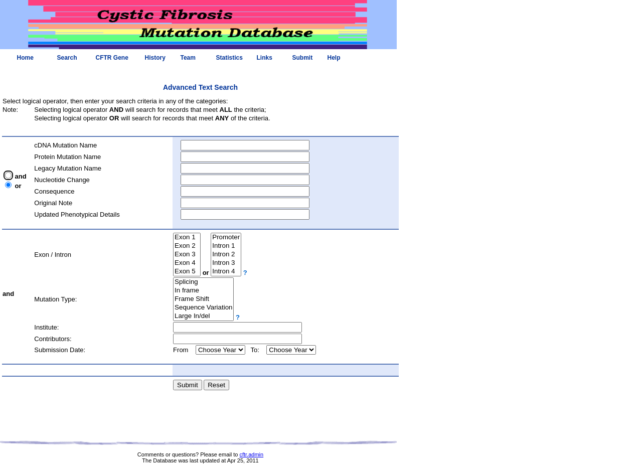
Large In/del (203, 316)
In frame (203, 290)
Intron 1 (226, 246)
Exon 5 (187, 271)
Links (264, 57)
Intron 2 (226, 254)
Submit (302, 57)
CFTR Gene (112, 57)
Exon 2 (187, 246)
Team (188, 57)
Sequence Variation (203, 307)
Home (25, 57)
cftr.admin (251, 454)
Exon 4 (187, 263)
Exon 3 (187, 254)
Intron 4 (226, 271)
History (155, 57)
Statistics (229, 57)
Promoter (226, 237)
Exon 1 (187, 237)
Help (334, 57)
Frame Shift (203, 299)
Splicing (203, 282)
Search (67, 57)
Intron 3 (226, 263)
